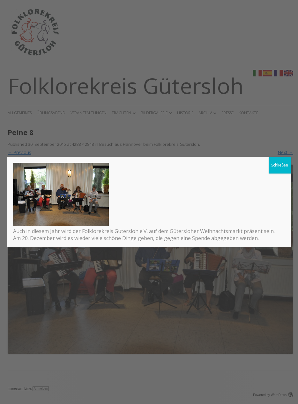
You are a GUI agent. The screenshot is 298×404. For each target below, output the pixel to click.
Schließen (279, 165)
